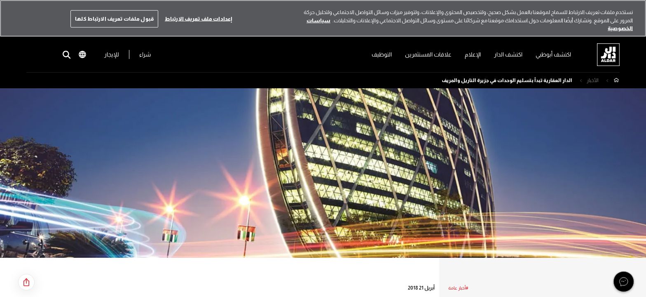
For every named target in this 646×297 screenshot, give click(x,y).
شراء (148, 54)
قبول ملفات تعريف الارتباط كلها (114, 19)
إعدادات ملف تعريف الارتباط (198, 19)
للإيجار (114, 54)
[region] (323, 18)
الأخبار (593, 80)
